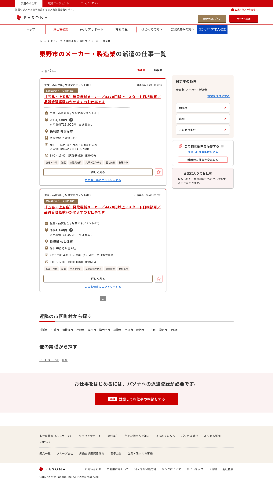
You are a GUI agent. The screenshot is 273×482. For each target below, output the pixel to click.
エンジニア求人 (90, 3)
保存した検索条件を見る (202, 152)
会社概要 (228, 469)
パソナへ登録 (243, 18)
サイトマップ (195, 469)
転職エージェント (58, 3)
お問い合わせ (93, 469)
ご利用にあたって (118, 469)
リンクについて (171, 469)
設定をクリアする (218, 96)
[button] (201, 146)
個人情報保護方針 (145, 469)
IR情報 (213, 469)
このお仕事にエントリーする (103, 180)
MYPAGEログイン (212, 18)
